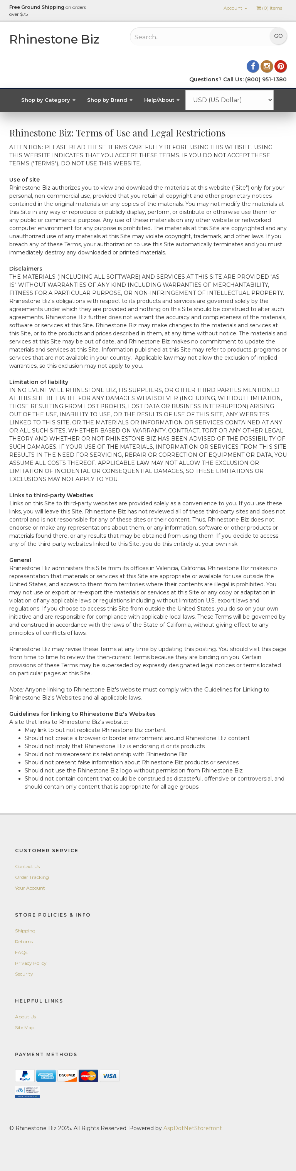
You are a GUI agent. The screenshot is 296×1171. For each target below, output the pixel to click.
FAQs (21, 952)
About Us (25, 1017)
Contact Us (27, 866)
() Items (269, 8)
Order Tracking (32, 877)
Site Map (24, 1027)
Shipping (25, 931)
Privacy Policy (31, 963)
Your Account (30, 888)
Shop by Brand (110, 100)
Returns (24, 941)
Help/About (162, 100)
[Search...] (185, 37)
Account (235, 8)
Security (24, 974)
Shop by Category (48, 100)
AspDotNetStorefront (192, 1128)
